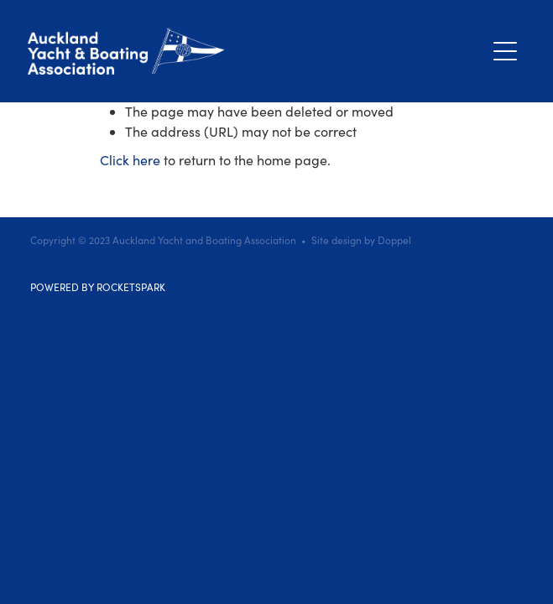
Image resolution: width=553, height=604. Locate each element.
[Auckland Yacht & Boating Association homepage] (256, 51)
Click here (130, 160)
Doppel (394, 240)
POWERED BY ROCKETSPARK (97, 287)
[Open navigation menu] (505, 51)
